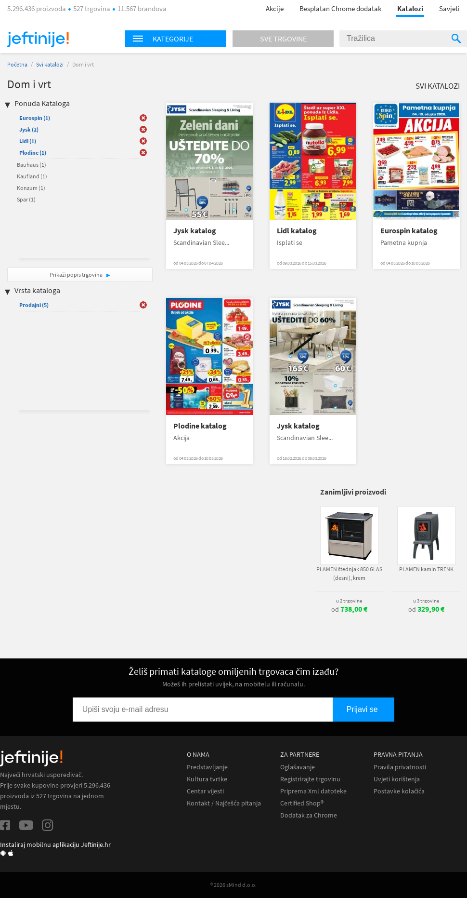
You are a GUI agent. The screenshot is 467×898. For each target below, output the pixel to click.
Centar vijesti (205, 791)
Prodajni (34, 304)
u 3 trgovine (426, 600)
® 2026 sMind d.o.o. (233, 884)
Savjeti (449, 8)
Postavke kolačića (399, 791)
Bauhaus (31, 164)
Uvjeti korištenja (397, 779)
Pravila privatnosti (400, 767)
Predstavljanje (207, 767)
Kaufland (32, 176)
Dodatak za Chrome (308, 815)
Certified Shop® (302, 803)
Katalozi (410, 8)
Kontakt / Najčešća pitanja (224, 803)
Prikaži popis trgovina (77, 274)
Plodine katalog (200, 425)
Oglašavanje (297, 767)
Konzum (31, 187)
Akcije (275, 8)
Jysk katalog (194, 230)
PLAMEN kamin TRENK (426, 569)
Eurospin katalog (409, 230)
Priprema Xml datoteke (313, 791)
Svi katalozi (50, 64)
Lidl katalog (297, 230)
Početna (17, 64)
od (349, 609)
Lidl (27, 141)
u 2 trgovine (349, 600)
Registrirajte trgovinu (310, 779)
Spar (26, 199)
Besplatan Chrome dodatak (340, 8)
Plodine (32, 152)
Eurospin (34, 117)
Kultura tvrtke (207, 779)
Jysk (29, 129)
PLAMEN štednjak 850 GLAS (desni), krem (349, 573)
